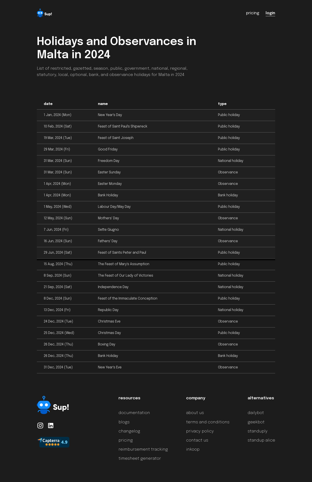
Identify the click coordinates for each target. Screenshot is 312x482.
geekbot (256, 422)
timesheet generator (140, 458)
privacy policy (200, 431)
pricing (126, 440)
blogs (124, 422)
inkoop (193, 449)
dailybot (256, 413)
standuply (258, 431)
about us (195, 413)
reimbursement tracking (143, 449)
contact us (197, 440)
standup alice (261, 440)
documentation (134, 413)
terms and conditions (207, 422)
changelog (129, 431)
